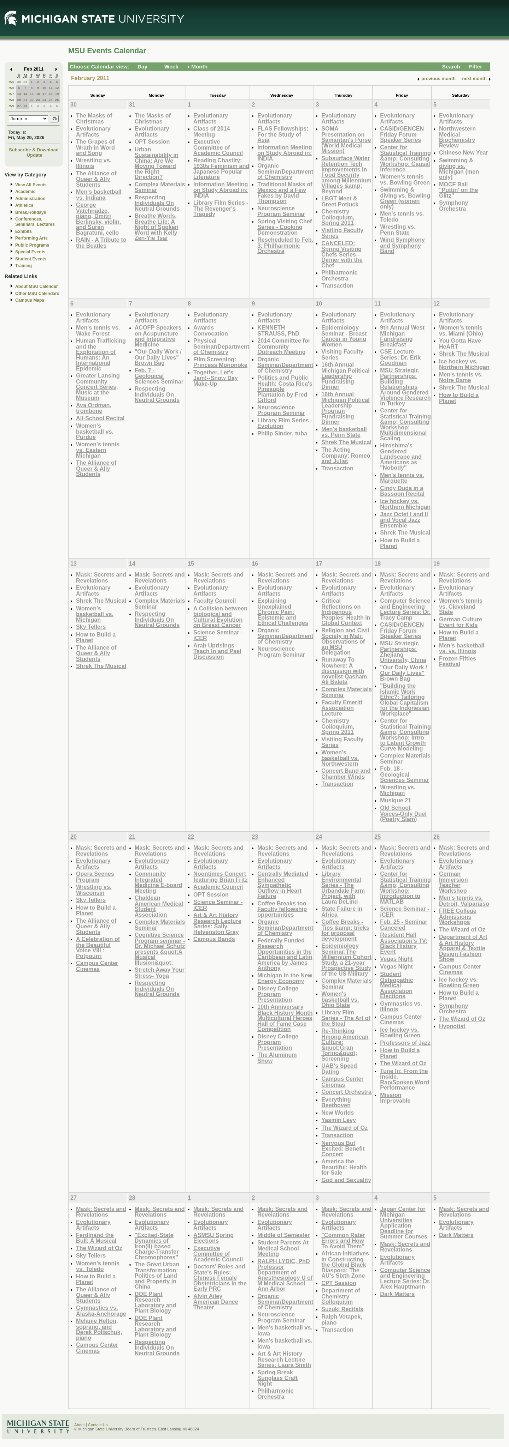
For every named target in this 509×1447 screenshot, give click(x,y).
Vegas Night (396, 958)
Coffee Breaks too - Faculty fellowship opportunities (283, 909)
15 (32, 94)
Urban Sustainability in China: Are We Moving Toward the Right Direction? (157, 163)
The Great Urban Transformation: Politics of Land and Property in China (157, 1275)
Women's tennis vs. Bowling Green (405, 179)
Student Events (30, 259)
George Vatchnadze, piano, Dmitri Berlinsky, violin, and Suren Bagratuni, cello (98, 218)
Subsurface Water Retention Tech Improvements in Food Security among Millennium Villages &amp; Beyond (346, 174)
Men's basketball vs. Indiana (99, 194)
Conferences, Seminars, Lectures (35, 222)
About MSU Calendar (36, 286)
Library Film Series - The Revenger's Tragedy (220, 208)
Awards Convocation (210, 330)
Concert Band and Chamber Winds (345, 773)
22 (32, 100)
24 (44, 100)
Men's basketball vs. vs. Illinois (462, 648)
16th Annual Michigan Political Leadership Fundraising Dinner (345, 375)
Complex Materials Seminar (160, 187)
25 (51, 100)
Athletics (24, 205)
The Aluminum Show (277, 1057)
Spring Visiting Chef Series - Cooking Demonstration (284, 227)
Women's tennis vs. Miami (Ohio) (461, 330)
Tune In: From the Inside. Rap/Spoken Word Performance (404, 1079)
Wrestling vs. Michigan (397, 790)
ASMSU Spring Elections (213, 1238)
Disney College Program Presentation (277, 994)
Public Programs (32, 245)
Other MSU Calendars (37, 293)
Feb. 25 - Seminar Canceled (403, 924)
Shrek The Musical (346, 442)
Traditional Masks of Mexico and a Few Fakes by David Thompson (284, 192)
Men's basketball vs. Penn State (344, 432)
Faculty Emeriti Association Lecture (341, 708)
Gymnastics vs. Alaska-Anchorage (101, 1310)
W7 (11, 94)
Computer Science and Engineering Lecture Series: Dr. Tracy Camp (405, 609)
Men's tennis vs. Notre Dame (461, 377)
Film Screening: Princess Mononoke (220, 362)
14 (25, 94)
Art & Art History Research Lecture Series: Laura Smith (284, 1359)
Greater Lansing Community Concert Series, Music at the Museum (98, 386)
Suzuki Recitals (342, 1309)
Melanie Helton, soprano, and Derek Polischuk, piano (99, 1329)
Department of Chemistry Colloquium (340, 1296)
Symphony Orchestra (453, 205)
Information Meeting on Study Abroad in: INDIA (220, 190)
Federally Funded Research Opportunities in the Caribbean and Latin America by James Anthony (284, 954)
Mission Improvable (395, 1098)
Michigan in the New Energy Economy (284, 978)
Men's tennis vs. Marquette (402, 478)
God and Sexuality (346, 1180)
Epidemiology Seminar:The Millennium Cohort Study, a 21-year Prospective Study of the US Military (346, 959)
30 (19, 82)
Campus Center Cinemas (97, 966)
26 (57, 100)
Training (23, 265)
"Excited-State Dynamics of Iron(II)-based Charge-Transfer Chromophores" (157, 1246)
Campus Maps (29, 300)
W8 (11, 100)
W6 (11, 88)
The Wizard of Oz (344, 1128)
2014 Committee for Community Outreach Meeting (283, 346)
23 (38, 100)
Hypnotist (452, 1026)
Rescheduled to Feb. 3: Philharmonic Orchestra (285, 245)
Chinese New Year (463, 152)
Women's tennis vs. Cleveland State (460, 606)
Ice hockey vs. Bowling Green (400, 1032)
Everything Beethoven (336, 1102)
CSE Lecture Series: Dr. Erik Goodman (400, 357)
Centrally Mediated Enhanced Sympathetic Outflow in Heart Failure (282, 884)
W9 (11, 106)
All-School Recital (100, 418)
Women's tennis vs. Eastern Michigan (97, 450)
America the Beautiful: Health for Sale (344, 1167)
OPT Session (152, 141)
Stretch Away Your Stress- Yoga (160, 972)
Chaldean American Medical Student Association (159, 906)
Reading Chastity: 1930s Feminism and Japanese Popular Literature (221, 168)
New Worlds (337, 1112)
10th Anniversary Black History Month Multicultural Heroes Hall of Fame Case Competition (284, 1017)
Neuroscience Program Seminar (281, 211)
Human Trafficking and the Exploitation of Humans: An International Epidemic (101, 354)
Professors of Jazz (405, 1042)
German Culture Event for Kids (460, 622)
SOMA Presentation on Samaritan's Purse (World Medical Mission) (346, 139)
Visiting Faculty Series (342, 233)
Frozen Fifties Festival (457, 661)
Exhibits (23, 231)
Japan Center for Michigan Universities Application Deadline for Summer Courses (403, 1223)
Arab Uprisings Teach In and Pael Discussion (217, 651)
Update (34, 155)
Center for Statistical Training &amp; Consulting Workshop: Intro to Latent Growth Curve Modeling (405, 734)
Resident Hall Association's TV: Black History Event (403, 943)
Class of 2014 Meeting (211, 131)
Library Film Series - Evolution (284, 423)
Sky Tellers (91, 626)
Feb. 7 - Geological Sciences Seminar (159, 376)
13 (19, 94)
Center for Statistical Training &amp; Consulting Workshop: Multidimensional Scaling (405, 424)
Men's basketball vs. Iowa (284, 1330)
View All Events (31, 184)
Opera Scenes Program (95, 876)
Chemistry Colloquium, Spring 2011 (337, 217)
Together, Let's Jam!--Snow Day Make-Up (215, 378)
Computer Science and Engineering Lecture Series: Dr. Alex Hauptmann (405, 1278)
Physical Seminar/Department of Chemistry (221, 346)
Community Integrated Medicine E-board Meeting (158, 882)
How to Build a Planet (400, 543)
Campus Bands (214, 939)
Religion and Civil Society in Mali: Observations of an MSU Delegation (345, 641)
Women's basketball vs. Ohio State (340, 999)
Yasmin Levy (338, 1120)
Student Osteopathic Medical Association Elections (396, 985)
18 (51, 94)
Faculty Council (214, 600)
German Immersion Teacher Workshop (453, 882)
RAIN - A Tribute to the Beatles (101, 242)
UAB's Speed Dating (339, 1068)
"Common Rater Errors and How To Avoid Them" (343, 1240)
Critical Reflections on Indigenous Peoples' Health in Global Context (345, 611)
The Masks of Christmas (94, 118)
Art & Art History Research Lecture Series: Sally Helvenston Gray (217, 923)
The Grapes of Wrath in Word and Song (95, 147)
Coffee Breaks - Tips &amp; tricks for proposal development (345, 930)
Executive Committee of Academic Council (218, 147)
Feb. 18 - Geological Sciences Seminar (404, 774)
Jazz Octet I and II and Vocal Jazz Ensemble (404, 520)
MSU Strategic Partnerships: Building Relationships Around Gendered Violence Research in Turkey (405, 386)
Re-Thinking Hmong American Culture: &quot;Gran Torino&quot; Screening (344, 1044)
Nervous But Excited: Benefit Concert (342, 1148)
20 (19, 100)
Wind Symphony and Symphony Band (402, 245)
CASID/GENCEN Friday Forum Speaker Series (402, 134)
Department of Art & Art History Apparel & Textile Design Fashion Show (463, 948)
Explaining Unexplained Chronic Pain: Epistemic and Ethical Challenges (282, 611)
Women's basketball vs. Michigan (94, 614)
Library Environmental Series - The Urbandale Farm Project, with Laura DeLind (343, 887)
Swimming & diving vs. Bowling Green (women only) (405, 198)
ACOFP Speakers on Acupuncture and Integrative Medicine (158, 336)
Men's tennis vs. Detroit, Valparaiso (464, 900)
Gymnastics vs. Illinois (401, 1006)
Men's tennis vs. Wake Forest (98, 330)
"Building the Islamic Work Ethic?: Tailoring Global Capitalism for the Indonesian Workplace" (404, 699)
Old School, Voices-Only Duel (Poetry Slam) (403, 813)
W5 (11, 82)
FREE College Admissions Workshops (457, 916)
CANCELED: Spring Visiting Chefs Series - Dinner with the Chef (342, 254)
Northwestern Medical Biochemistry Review (457, 137)
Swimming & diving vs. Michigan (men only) (459, 168)
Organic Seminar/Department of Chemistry (285, 171)
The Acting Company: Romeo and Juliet (345, 455)
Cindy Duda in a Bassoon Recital (402, 491)
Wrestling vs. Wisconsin (93, 890)
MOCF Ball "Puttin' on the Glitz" (458, 190)
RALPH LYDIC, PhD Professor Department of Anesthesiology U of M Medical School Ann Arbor (284, 1275)
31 (25, 82)
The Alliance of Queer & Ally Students (96, 179)
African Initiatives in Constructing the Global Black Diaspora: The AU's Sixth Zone (345, 1264)
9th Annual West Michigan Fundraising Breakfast (402, 336)
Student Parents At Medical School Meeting (283, 1248)
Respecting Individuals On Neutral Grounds (157, 203)
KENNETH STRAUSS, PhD (278, 330)
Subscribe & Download (34, 149)
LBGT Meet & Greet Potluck (339, 201)
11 (51, 88)
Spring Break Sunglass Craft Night (277, 1378)
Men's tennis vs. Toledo (402, 216)
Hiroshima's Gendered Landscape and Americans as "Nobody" (401, 456)
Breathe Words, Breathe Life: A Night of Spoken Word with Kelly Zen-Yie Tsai (157, 226)
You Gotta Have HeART (460, 343)
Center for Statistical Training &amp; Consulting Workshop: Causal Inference (405, 158)
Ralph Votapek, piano (341, 1319)
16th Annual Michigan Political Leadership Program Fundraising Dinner (345, 408)
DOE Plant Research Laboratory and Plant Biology (155, 1302)
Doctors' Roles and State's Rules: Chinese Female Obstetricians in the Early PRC (220, 1277)
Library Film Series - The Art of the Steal (345, 1018)
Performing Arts (31, 238)
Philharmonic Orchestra (339, 275)
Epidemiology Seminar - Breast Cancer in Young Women (344, 336)
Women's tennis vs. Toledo (97, 1266)
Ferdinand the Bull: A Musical (96, 1238)
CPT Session (338, 1283)
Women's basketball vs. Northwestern (340, 758)
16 (38, 94)
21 (25, 100)
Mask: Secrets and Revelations (101, 577)
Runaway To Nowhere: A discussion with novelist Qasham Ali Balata (344, 670)
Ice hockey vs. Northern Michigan (405, 504)
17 (44, 94)
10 (44, 88)
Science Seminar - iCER (217, 635)
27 (19, 106)
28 (25, 106)
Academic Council (218, 887)
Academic (25, 191)
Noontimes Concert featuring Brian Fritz (220, 876)
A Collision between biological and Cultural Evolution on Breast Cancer (220, 616)
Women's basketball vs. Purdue (94, 431)
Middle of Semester (283, 1235)
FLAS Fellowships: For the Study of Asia (283, 134)
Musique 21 (395, 800)
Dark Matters (397, 1294)
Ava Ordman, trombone (93, 408)
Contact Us (98, 1425)
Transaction (337, 285)
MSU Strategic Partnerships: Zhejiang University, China (403, 651)
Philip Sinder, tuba (282, 433)
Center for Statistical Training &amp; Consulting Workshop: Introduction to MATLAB (405, 887)
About (79, 1425)
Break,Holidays (30, 212)
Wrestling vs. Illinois (93, 163)
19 (57, 94)
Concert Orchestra (346, 1092)
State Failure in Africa (341, 911)
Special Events (30, 251)
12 (57, 88)
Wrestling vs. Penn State (397, 229)
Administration (30, 198)
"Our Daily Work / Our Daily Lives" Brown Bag (158, 357)
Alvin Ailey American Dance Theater (215, 1301)
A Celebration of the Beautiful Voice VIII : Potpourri (98, 947)
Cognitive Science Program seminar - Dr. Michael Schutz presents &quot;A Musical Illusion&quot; (160, 948)
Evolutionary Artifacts (93, 131)
